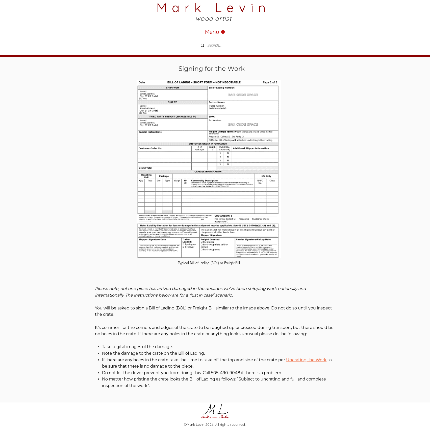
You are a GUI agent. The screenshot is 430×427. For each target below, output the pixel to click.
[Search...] (235, 45)
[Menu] (215, 31)
